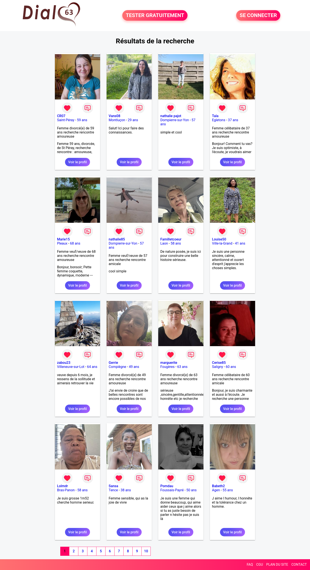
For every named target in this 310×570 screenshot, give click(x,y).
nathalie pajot (170, 116)
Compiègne (117, 367)
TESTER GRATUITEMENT (155, 16)
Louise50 (219, 239)
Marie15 (63, 239)
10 (146, 551)
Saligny (217, 367)
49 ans (134, 367)
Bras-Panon (66, 490)
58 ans (175, 243)
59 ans (82, 120)
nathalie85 (117, 239)
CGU (259, 564)
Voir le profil (77, 162)
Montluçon (117, 120)
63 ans (182, 367)
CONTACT (299, 564)
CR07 (61, 116)
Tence (113, 490)
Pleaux (62, 243)
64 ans (92, 367)
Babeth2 (218, 486)
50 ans (191, 490)
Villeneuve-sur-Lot (70, 367)
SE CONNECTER (258, 16)
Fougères (167, 367)
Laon (164, 243)
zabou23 (63, 363)
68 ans (75, 243)
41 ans (240, 243)
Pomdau (166, 486)
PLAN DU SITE (277, 564)
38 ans (126, 490)
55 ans (228, 490)
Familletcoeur (170, 239)
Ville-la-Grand (222, 243)
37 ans (233, 120)
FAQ (250, 564)
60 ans (231, 367)
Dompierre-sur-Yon (174, 120)
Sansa (113, 486)
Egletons (218, 120)
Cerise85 (219, 363)
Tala (215, 116)
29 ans (133, 120)
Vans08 (114, 116)
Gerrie (113, 363)
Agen (216, 490)
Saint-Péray (65, 120)
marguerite (168, 363)
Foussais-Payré (172, 490)
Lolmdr (62, 486)
